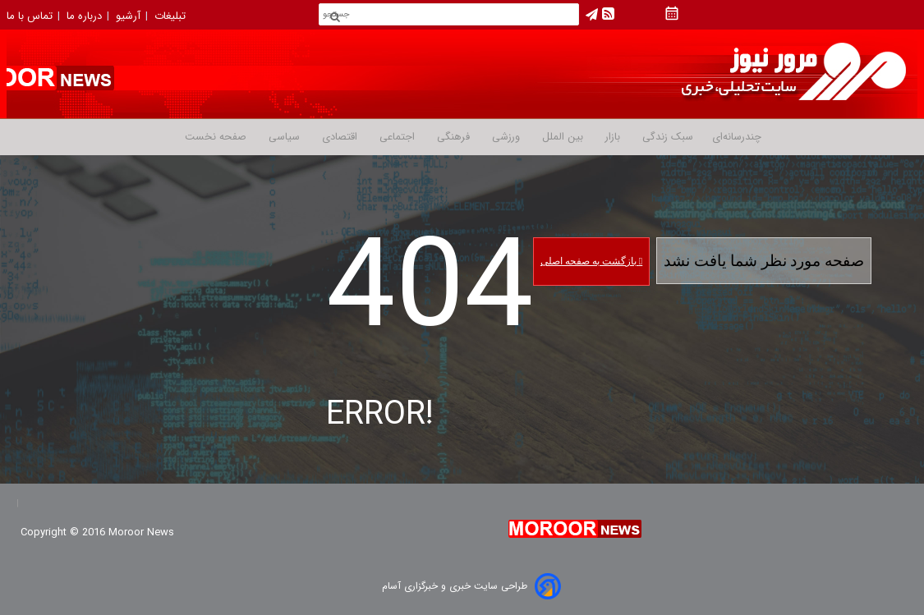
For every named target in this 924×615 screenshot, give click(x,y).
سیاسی (282, 137)
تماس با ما (31, 16)
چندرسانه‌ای (736, 137)
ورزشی (504, 137)
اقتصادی (338, 137)
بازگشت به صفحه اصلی (591, 261)
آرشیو (130, 16)
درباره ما (86, 16)
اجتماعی (395, 137)
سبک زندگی (666, 137)
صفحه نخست (215, 137)
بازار (611, 137)
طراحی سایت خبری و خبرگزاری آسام (454, 586)
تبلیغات (171, 16)
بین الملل (561, 137)
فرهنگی (452, 137)
